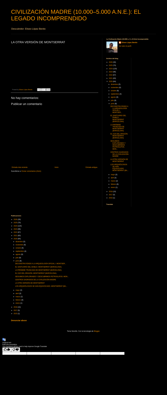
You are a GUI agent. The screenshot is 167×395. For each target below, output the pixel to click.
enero (113, 187)
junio (113, 104)
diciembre (114, 84)
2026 (111, 62)
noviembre (115, 87)
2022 (111, 75)
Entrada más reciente (19, 167)
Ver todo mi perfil (125, 46)
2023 (111, 72)
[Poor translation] (15, 349)
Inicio (57, 167)
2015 (111, 198)
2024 (111, 69)
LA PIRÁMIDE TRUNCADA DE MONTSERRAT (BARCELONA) (117, 128)
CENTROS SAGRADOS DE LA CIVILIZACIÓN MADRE (119, 154)
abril (112, 178)
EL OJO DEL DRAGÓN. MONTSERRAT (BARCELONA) (119, 136)
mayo (113, 175)
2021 (111, 78)
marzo (113, 181)
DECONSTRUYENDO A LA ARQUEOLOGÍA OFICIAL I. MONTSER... (119, 109)
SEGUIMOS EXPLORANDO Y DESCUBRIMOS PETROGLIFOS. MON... (117, 145)
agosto (113, 97)
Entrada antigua (91, 167)
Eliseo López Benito (129, 42)
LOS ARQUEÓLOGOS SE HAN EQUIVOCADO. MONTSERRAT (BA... (119, 167)
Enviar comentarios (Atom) (31, 171)
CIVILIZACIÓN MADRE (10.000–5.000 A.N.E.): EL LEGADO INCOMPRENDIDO (76, 15)
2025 (111, 65)
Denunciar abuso (19, 320)
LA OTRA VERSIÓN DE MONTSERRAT (119, 160)
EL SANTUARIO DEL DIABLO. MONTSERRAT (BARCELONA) (118, 118)
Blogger (97, 331)
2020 (111, 81)
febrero (113, 184)
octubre (114, 91)
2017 (111, 195)
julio (112, 100)
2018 (111, 191)
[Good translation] (6, 349)
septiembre (115, 94)
